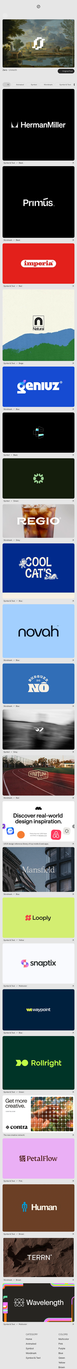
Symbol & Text (33, 1358)
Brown (61, 1367)
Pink (60, 1344)
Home (29, 1339)
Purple (61, 1348)
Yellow (61, 1362)
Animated (31, 1344)
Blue (60, 1353)
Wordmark (31, 1353)
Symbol (30, 1348)
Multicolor (63, 1339)
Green (61, 1358)
